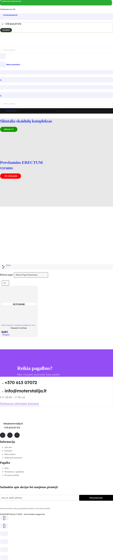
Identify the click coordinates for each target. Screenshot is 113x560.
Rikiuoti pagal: (6, 275)
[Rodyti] (5, 283)
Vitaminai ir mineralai (22, 325)
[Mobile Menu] (1, 34)
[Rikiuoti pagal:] (31, 275)
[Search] (110, 50)
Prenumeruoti (96, 498)
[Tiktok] (17, 435)
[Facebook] (2, 435)
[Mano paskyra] (56, 64)
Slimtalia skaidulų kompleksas (26, 121)
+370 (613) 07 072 (11, 427)
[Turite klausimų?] (56, 15)
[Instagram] (10, 435)
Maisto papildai (7, 325)
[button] (6, 30)
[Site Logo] (18, 40)
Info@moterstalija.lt (13, 423)
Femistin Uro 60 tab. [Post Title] (19, 328)
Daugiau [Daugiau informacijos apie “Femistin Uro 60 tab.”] (6, 334)
